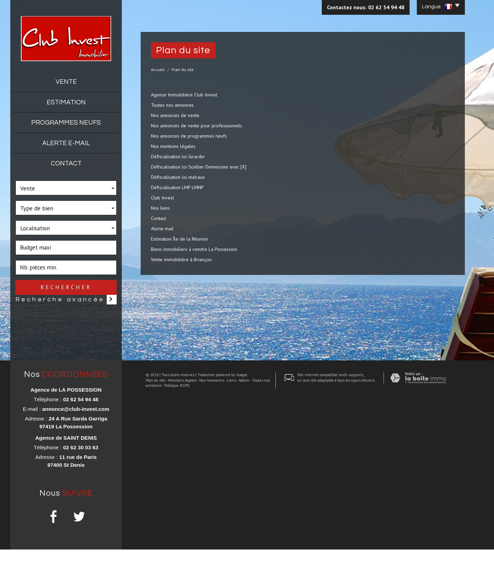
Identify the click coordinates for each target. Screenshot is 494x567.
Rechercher (65, 287)
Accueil (158, 69)
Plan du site (150, 553)
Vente (66, 81)
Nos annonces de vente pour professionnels (196, 126)
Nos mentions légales (173, 146)
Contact (66, 163)
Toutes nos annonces (172, 105)
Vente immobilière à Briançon (181, 259)
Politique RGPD (172, 558)
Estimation (66, 102)
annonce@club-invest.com (75, 426)
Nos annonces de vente (175, 115)
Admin (239, 553)
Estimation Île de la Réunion (179, 239)
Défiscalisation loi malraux (178, 177)
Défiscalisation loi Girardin (177, 156)
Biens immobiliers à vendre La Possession (194, 249)
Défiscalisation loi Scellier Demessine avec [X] (198, 167)
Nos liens (160, 208)
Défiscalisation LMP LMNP (177, 187)
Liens (226, 553)
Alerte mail (162, 228)
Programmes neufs (66, 122)
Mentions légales (177, 553)
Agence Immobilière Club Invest (184, 95)
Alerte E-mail (66, 143)
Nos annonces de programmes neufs (189, 136)
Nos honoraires (206, 553)
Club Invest (162, 198)
